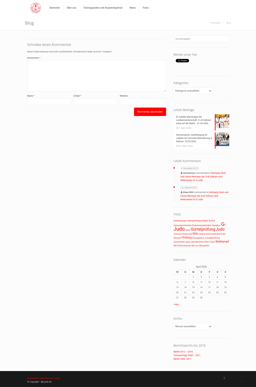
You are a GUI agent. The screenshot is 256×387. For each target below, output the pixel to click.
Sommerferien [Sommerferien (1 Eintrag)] (179, 242)
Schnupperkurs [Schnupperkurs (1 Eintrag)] (198, 238)
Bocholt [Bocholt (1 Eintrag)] (212, 221)
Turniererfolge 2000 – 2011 (187, 355)
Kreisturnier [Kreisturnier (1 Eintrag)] (187, 234)
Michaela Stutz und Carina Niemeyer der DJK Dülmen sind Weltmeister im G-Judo (203, 176)
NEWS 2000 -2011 (182, 359)
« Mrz (176, 304)
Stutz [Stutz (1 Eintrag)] (206, 242)
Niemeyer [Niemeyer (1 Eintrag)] (177, 238)
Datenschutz (46, 378)
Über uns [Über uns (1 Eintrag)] (195, 246)
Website (124, 96)
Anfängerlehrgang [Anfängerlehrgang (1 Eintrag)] (194, 221)
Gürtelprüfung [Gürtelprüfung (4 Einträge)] (203, 229)
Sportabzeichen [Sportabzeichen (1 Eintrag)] (197, 242)
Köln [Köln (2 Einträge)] (195, 233)
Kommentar (33, 58)
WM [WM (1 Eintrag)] (175, 246)
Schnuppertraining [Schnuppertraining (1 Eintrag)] (212, 238)
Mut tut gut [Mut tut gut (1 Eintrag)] (221, 234)
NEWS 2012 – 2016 (183, 351)
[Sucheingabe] (201, 38)
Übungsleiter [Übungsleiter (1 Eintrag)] (204, 246)
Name (31, 96)
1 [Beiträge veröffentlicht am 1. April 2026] (193, 277)
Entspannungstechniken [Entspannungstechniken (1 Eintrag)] (201, 225)
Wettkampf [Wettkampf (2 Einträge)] (222, 241)
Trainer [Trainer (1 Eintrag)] (212, 242)
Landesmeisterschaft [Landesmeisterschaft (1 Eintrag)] (207, 234)
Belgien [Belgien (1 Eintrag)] (205, 221)
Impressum (32, 378)
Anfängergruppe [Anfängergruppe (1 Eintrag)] (180, 221)
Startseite (215, 22)
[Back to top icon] (242, 382)
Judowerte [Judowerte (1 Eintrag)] (177, 234)
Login (57, 378)
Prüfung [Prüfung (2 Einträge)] (186, 237)
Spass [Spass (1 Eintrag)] (188, 242)
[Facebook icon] (224, 378)
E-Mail (77, 96)
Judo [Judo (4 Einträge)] (220, 229)
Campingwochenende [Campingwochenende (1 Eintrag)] (182, 225)
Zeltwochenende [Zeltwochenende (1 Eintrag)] (184, 246)
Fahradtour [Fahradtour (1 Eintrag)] (216, 225)
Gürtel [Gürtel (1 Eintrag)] (187, 230)
